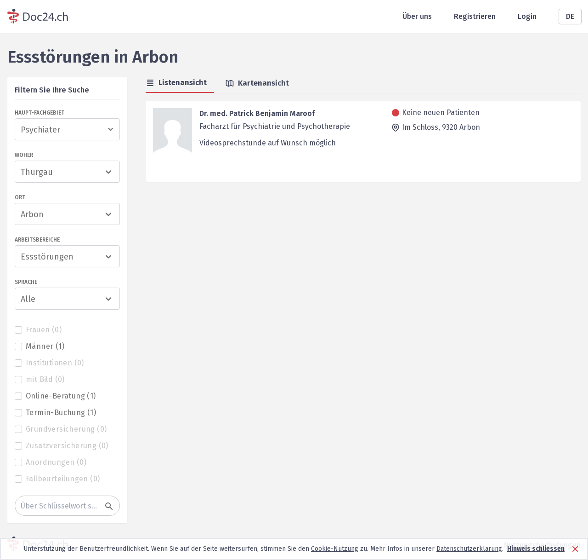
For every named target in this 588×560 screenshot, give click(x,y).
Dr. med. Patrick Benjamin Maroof (257, 113)
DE (570, 16)
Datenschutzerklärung (469, 549)
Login (527, 16)
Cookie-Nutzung (334, 549)
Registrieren (475, 16)
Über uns (417, 16)
